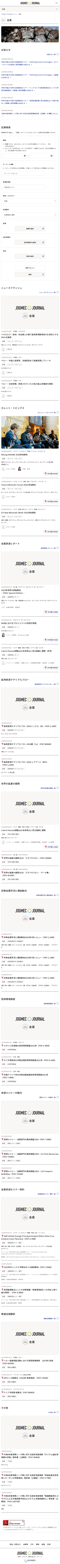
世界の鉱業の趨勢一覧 (48, 788)
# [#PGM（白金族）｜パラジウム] (1, 947)
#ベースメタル (9, 600)
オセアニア (29, 587)
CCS (31, 1544)
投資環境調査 (12, 1050)
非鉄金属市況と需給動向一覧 (46, 895)
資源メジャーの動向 (14, 1143)
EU (26, 509)
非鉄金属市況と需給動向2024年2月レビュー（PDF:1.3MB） (28, 977)
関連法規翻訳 (12, 1367)
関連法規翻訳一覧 (50, 1318)
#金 (2, 345)
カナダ (41, 648)
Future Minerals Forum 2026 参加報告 (18, 484)
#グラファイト (52, 600)
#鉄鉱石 (14, 345)
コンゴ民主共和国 (25, 1375)
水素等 (25, 1544)
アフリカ (33, 451)
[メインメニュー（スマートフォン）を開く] (56, 3)
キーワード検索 (8, 164)
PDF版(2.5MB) (51, 612)
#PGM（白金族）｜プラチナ (48, 945)
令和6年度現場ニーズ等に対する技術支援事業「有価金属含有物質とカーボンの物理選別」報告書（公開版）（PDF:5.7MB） (29, 1476)
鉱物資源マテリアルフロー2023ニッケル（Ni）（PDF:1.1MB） (29, 726)
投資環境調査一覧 (50, 1003)
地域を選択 (30, 256)
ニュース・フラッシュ (14, 341)
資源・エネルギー (9, 196)
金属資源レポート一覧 (48, 548)
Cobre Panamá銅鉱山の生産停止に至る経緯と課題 (23, 830)
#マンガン (23, 462)
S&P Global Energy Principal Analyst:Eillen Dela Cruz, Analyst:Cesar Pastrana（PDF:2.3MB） (28, 1237)
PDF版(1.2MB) (51, 847)
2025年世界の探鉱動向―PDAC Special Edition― (13, 591)
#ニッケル (7, 345)
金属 (3, 9)
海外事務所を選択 (30, 242)
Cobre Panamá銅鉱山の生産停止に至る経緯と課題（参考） (27, 651)
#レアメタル (13, 734)
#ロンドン (54, 492)
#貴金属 (21, 600)
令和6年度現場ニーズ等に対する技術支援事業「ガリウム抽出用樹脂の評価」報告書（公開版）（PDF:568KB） (29, 1456)
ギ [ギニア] (44, 451)
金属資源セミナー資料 (15, 1243)
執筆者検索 (6, 182)
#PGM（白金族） (32, 945)
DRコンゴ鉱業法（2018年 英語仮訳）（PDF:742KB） (25, 1377)
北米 (36, 648)
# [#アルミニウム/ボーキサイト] (7, 464)
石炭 (48, 1544)
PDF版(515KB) (51, 501)
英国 (35, 509)
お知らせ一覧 (51, 54)
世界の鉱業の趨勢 (13, 834)
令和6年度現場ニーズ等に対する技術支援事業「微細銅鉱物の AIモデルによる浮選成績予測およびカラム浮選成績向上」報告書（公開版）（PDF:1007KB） (30, 1498)
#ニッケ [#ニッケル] (4, 522)
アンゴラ (40, 451)
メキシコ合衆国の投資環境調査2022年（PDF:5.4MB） (26, 1045)
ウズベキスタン (23, 855)
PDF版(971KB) (51, 640)
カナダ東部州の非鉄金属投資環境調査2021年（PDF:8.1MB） (28, 1060)
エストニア (41, 509)
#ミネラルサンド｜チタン (47, 520)
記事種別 (6, 210)
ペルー (20, 357)
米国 (18, 1057)
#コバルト (7, 462)
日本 (28, 481)
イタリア (30, 509)
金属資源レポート (13, 597)
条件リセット (29, 268)
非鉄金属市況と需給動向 (15, 941)
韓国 (19, 648)
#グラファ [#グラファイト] (4, 1249)
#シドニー (10, 631)
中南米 (15, 331)
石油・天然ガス (15, 1544)
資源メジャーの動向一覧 (47, 1097)
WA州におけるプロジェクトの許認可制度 (19, 623)
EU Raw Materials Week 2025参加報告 (18, 512)
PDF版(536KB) (51, 532)
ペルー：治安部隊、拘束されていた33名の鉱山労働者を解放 (27, 383)
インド (20, 481)
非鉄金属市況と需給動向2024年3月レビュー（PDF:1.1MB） (28, 957)
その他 (10, 1461)
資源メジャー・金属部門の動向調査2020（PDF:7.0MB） (26, 1139)
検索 (29, 274)
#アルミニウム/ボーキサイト (28, 345)
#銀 (9, 1246)
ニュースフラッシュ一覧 (47, 292)
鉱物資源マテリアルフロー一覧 (45, 684)
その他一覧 (52, 1412)
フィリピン (41, 1233)
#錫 (36, 520)
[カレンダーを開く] (25, 155)
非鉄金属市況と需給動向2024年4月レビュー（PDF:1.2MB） (28, 937)
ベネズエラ (21, 331)
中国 (28, 451)
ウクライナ (21, 587)
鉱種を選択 (30, 229)
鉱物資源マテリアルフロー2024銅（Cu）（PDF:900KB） (26, 744)
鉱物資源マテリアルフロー (16, 730)
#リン (37, 462)
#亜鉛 (6, 520)
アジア (15, 451)
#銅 (2, 462)
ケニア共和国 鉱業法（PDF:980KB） (18, 1392)
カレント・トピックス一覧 (47, 412)
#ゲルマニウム (22, 520)
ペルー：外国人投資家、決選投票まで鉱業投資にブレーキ (26, 360)
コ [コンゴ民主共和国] (45, 481)
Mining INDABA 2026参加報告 (14, 454)
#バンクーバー (13, 658)
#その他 (4, 368)
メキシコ (21, 1042)
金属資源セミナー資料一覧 (47, 1194)
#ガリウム (12, 520)
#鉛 (5, 945)
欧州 (23, 509)
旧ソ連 (15, 587)
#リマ (40, 345)
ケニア (22, 1389)
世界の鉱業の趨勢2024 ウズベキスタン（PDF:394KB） (27, 858)
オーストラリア (38, 587)
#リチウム (31, 462)
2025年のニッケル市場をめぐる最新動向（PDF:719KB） (27, 1267)
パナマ (32, 648)
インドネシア (22, 451)
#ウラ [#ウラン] (3, 603)
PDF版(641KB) (51, 474)
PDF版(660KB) (51, 668)
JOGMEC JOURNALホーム (9, 14)
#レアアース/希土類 (46, 462)
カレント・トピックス (15, 458)
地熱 (37, 1544)
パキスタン (33, 481)
